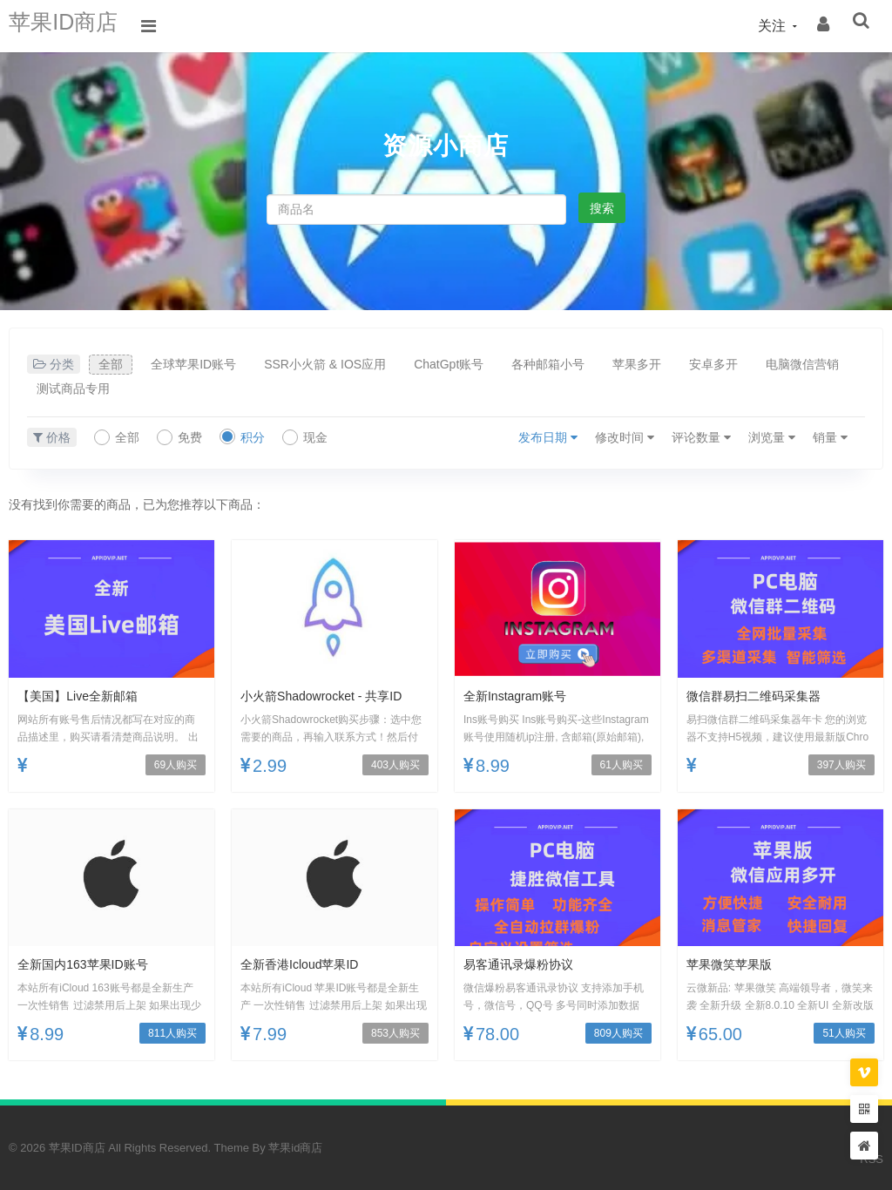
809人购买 (618, 1033)
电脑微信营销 (802, 364)
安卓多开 (713, 364)
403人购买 (395, 765)
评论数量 (701, 437)
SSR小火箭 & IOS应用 (325, 364)
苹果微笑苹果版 (735, 964)
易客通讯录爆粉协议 (526, 964)
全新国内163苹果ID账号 (91, 964)
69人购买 (175, 765)
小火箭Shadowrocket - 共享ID (332, 695)
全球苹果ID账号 (193, 364)
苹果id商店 (295, 1147)
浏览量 (771, 437)
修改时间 (624, 437)
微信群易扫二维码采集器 (763, 695)
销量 (830, 437)
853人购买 (395, 1033)
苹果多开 (636, 364)
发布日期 (548, 437)
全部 (110, 364)
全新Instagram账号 (522, 695)
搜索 (602, 208)
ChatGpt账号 (448, 364)
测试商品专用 (73, 389)
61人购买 (621, 765)
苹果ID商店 (74, 25)
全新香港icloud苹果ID (307, 964)
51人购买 (843, 1033)
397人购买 (841, 765)
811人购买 (172, 1033)
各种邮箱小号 (548, 364)
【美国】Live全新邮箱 (85, 695)
